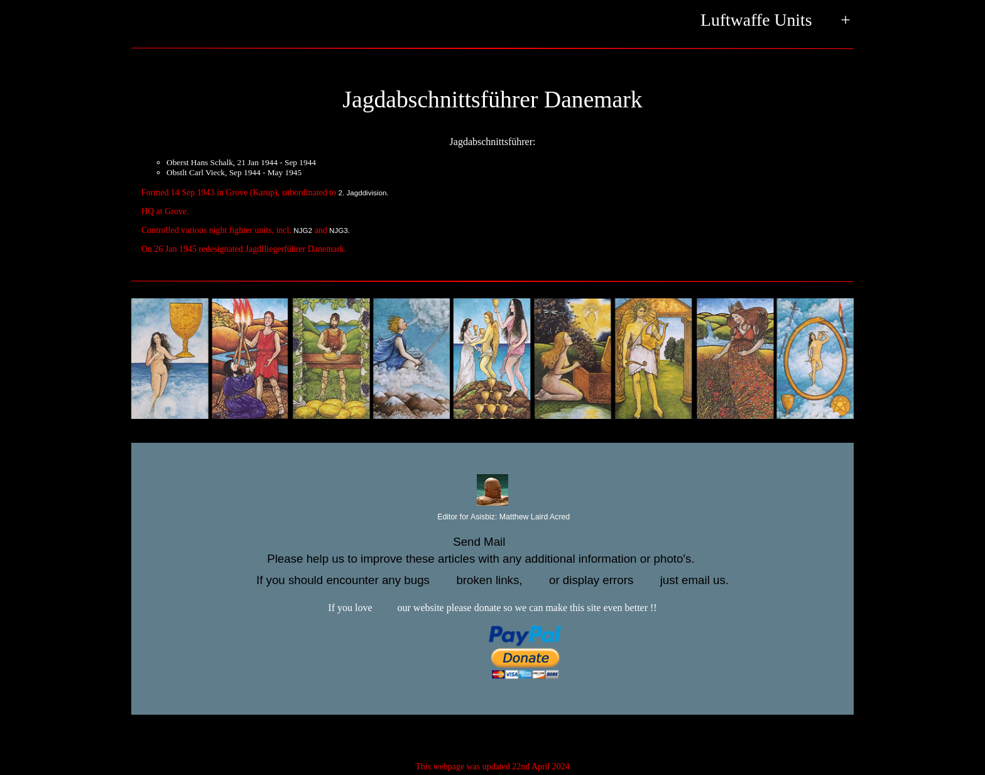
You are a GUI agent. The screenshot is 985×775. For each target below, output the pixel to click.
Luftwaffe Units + (775, 21)
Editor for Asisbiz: (492, 517)
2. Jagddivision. (364, 192)
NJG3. (339, 230)
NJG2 (302, 230)
